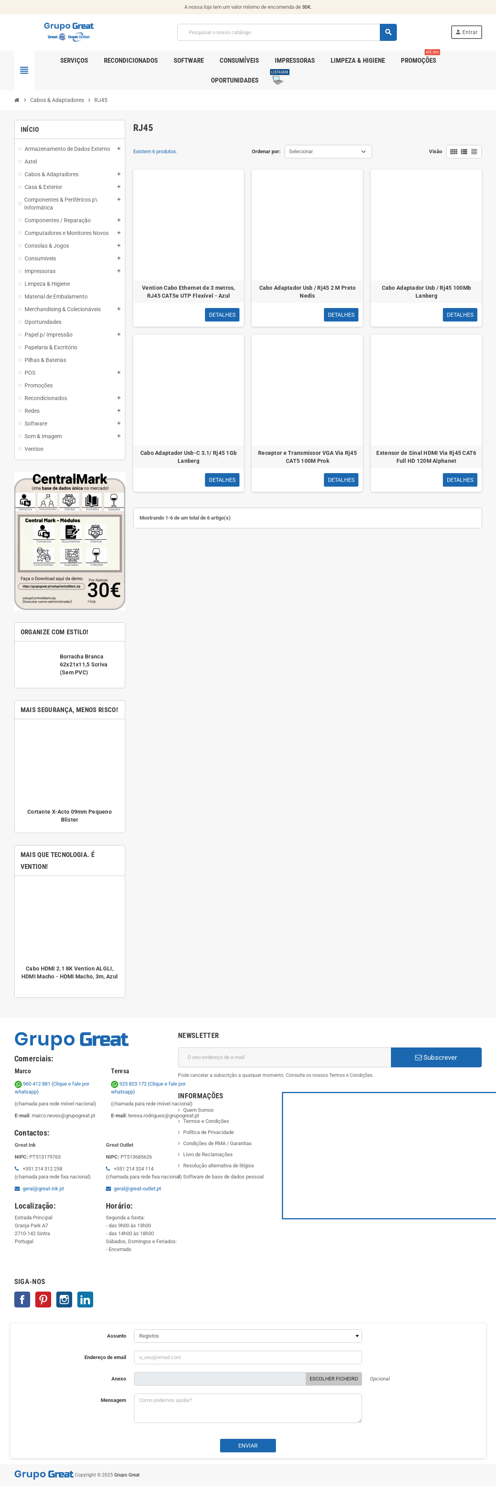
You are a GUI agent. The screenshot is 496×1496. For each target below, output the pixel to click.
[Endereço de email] (284, 1057)
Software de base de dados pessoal (223, 1177)
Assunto (116, 1336)
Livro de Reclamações (208, 1154)
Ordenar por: (266, 151)
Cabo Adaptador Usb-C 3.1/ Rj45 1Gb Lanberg (188, 457)
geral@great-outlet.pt (137, 1189)
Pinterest (43, 1299)
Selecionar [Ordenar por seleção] (301, 151)
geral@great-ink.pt (43, 1189)
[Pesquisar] (286, 32)
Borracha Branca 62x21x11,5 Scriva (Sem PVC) (84, 664)
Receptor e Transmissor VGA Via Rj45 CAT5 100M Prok (307, 457)
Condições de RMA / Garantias (217, 1143)
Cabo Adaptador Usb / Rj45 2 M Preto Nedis (307, 292)
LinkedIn (85, 1299)
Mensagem (113, 1400)
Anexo (118, 1379)
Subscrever (436, 1057)
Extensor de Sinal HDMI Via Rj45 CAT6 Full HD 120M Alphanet (426, 457)
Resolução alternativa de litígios (218, 1166)
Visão (435, 151)
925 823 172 (129, 1084)
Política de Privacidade (208, 1132)
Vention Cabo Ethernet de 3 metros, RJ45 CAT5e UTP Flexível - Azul (188, 292)
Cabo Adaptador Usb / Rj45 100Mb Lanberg (426, 292)
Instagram (64, 1299)
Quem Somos (198, 1110)
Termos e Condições (206, 1121)
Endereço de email (105, 1357)
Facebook (22, 1299)
